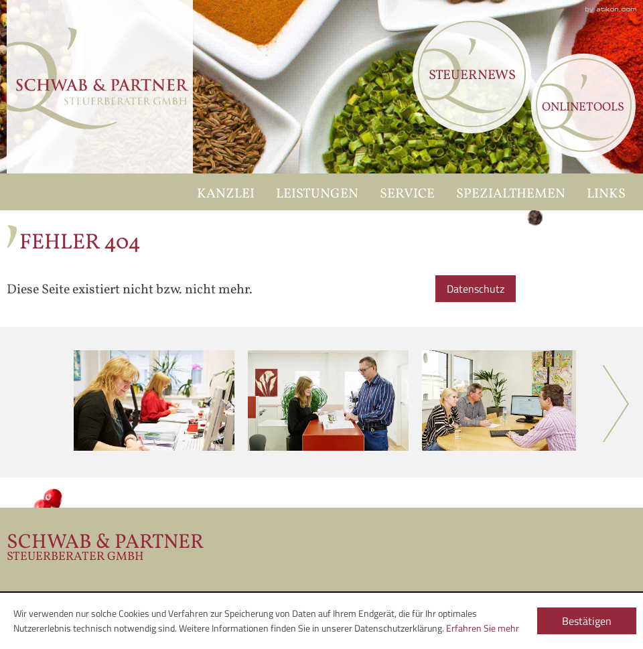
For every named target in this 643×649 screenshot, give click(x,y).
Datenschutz (475, 289)
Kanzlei (226, 194)
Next (616, 403)
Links (606, 194)
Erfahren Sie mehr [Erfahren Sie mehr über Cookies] (482, 628)
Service (407, 194)
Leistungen (317, 194)
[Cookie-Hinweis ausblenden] (586, 619)
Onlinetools (583, 107)
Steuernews (472, 75)
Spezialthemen (510, 194)
